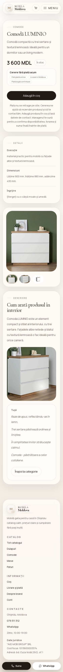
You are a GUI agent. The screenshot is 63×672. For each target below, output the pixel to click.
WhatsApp (13, 626)
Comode (12, 554)
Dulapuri (11, 548)
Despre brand (14, 593)
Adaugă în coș (31, 95)
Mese (10, 560)
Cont (9, 599)
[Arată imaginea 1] (11, 279)
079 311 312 (13, 620)
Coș (9, 581)
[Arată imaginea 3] (38, 279)
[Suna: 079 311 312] (16, 666)
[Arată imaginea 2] (24, 279)
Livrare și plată (15, 587)
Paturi (10, 566)
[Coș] (35, 8)
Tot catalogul (14, 542)
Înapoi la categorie (26, 471)
